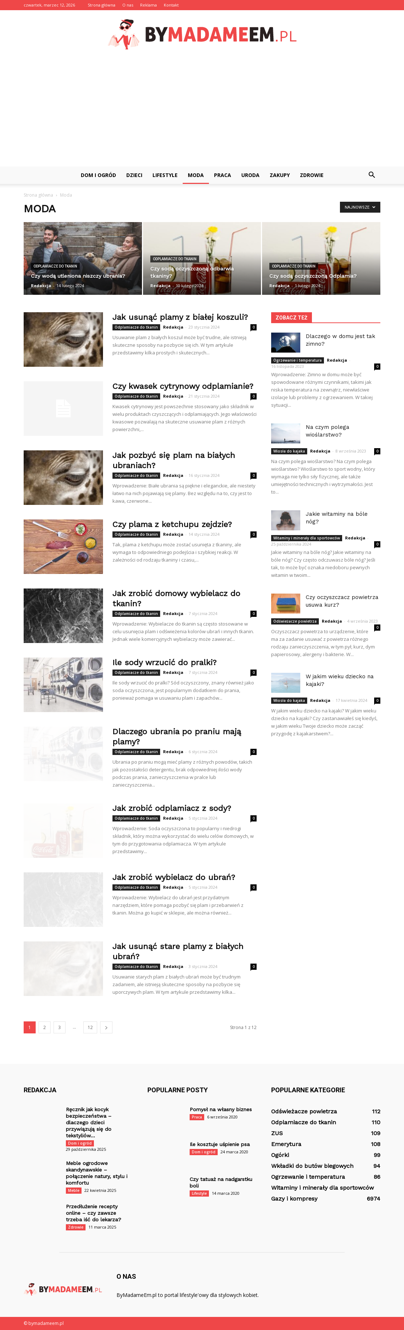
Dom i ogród (98, 175)
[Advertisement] (202, 112)
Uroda (250, 175)
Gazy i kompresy (294, 1198)
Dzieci (134, 175)
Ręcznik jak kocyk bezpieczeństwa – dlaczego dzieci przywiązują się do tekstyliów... (88, 1122)
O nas (127, 5)
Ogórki (280, 1155)
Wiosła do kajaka (289, 451)
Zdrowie (312, 175)
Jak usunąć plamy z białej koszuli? (180, 317)
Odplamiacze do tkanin (55, 266)
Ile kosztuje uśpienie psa (220, 1144)
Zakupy (280, 175)
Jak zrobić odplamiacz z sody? (171, 808)
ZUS (277, 1133)
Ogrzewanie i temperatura (297, 360)
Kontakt (171, 5)
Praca (222, 175)
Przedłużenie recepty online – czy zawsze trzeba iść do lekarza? (93, 1213)
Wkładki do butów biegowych (312, 1165)
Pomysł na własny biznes (221, 1109)
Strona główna (101, 5)
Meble (73, 1190)
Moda (196, 175)
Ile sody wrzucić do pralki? (164, 662)
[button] (371, 175)
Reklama (148, 5)
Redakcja (41, 285)
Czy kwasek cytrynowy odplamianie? (182, 386)
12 (90, 1027)
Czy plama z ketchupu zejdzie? (172, 524)
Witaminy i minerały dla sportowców (306, 538)
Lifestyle (165, 175)
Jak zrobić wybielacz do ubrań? (173, 877)
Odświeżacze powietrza (295, 621)
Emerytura (286, 1144)
